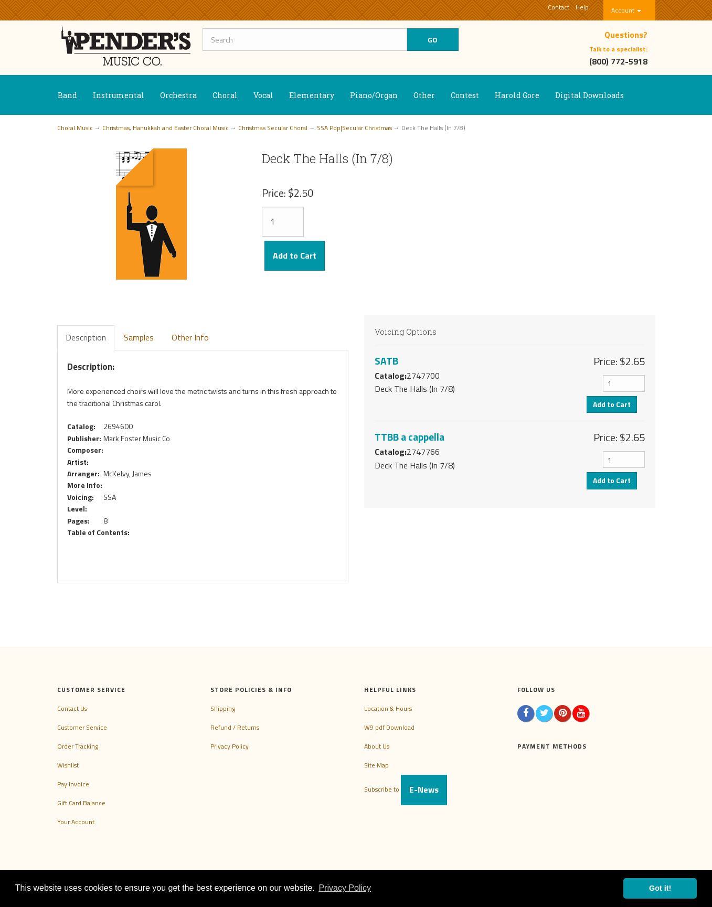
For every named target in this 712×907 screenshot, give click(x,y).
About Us (376, 746)
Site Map (376, 765)
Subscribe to (405, 789)
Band (67, 95)
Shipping (222, 708)
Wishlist (68, 765)
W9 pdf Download (389, 727)
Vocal (263, 95)
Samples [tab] (139, 337)
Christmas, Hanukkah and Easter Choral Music (165, 128)
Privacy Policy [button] (344, 887)
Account (626, 10)
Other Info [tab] (190, 337)
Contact (558, 7)
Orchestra (178, 95)
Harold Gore (517, 95)
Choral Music (75, 128)
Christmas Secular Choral (272, 128)
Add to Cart (294, 255)
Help (582, 7)
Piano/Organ (374, 95)
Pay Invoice (73, 784)
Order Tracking (77, 746)
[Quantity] (283, 222)
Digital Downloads (589, 95)
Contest (465, 95)
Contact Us (72, 708)
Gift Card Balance (81, 803)
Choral (225, 95)
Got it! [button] (660, 888)
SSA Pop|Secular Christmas (354, 128)
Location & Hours (388, 708)
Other (424, 95)
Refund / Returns (234, 727)
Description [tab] (86, 337)
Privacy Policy (229, 746)
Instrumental (118, 95)
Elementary (311, 95)
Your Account (75, 822)
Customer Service (82, 727)
